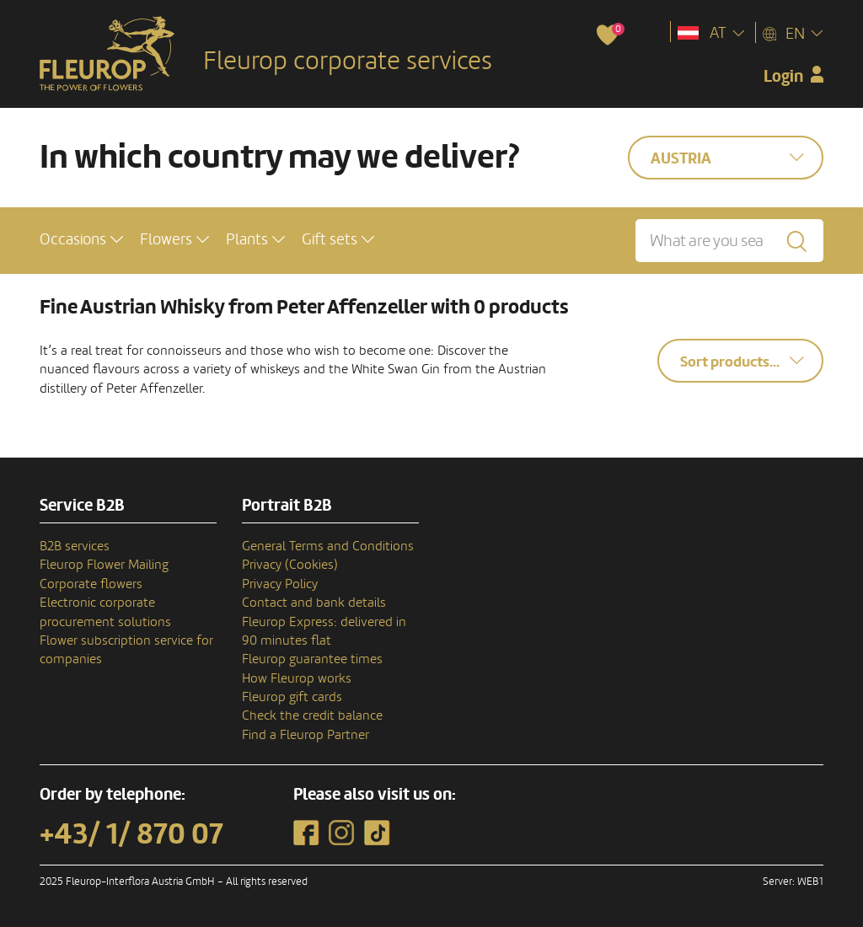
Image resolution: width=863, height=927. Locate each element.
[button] (81, 239)
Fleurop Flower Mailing (104, 564)
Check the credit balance (312, 715)
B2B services (75, 546)
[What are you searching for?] (729, 240)
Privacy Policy (280, 584)
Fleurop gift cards (292, 697)
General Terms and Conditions (328, 546)
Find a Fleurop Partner (305, 734)
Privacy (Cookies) (290, 564)
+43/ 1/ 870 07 (131, 834)
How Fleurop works (296, 678)
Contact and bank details (314, 602)
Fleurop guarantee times (312, 659)
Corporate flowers (91, 584)
